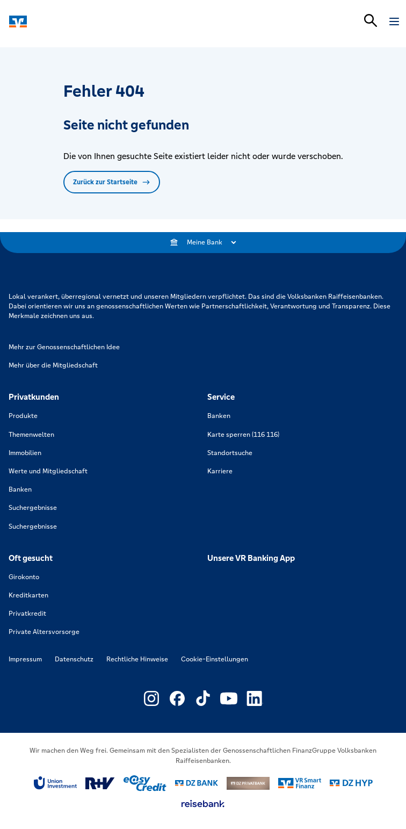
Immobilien (25, 453)
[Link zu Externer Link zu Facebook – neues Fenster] (177, 698)
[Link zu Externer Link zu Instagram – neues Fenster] (151, 698)
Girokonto (24, 577)
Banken (20, 489)
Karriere (220, 471)
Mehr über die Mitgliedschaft (53, 365)
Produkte (23, 416)
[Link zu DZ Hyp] (351, 783)
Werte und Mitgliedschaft (48, 471)
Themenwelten (31, 434)
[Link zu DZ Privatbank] (248, 783)
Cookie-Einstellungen (214, 659)
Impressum (25, 659)
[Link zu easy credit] (145, 783)
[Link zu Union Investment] (55, 783)
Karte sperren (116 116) (243, 434)
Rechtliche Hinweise (137, 659)
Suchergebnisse (33, 507)
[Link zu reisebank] (203, 804)
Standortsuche (229, 453)
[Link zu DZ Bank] (196, 783)
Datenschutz (74, 659)
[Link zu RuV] (100, 783)
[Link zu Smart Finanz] (299, 783)
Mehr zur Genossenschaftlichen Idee (64, 347)
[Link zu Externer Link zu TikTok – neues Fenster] (203, 698)
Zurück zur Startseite (111, 182)
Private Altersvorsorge (44, 632)
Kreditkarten (28, 595)
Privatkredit (27, 613)
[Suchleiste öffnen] (370, 20)
